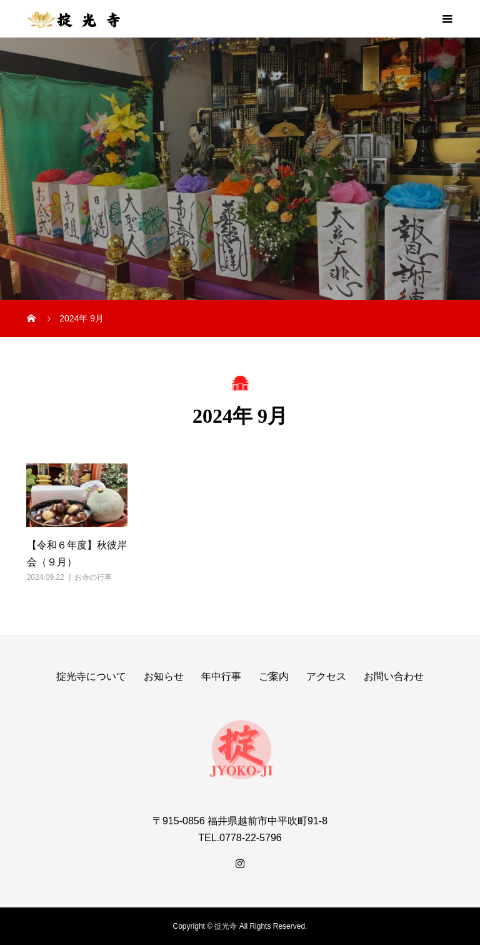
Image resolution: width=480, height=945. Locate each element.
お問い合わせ (394, 676)
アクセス (326, 676)
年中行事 (221, 676)
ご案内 (274, 676)
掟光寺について (91, 676)
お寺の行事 (93, 577)
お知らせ (164, 676)
